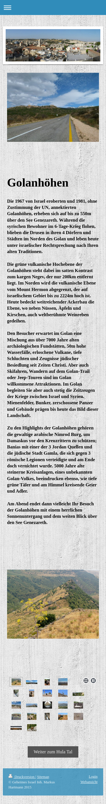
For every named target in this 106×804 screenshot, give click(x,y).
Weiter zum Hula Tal (53, 751)
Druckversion (21, 777)
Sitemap (43, 777)
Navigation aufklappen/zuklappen (53, 7)
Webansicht (89, 782)
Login (93, 776)
